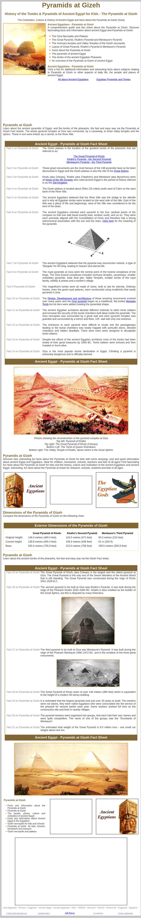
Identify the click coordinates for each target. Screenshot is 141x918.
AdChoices (70, 913)
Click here (108, 221)
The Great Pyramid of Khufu (89, 156)
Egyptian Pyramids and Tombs (114, 79)
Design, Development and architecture (69, 298)
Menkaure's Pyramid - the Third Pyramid (89, 162)
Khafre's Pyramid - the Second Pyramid (89, 159)
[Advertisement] (60, 102)
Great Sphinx (121, 171)
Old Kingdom (60, 182)
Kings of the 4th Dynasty (59, 179)
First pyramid (79, 301)
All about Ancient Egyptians (73, 79)
